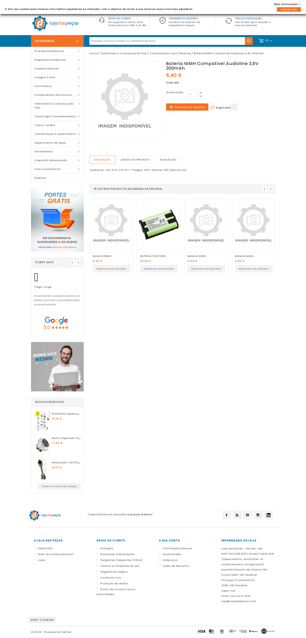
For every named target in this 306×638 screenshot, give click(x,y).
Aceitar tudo (289, 9)
